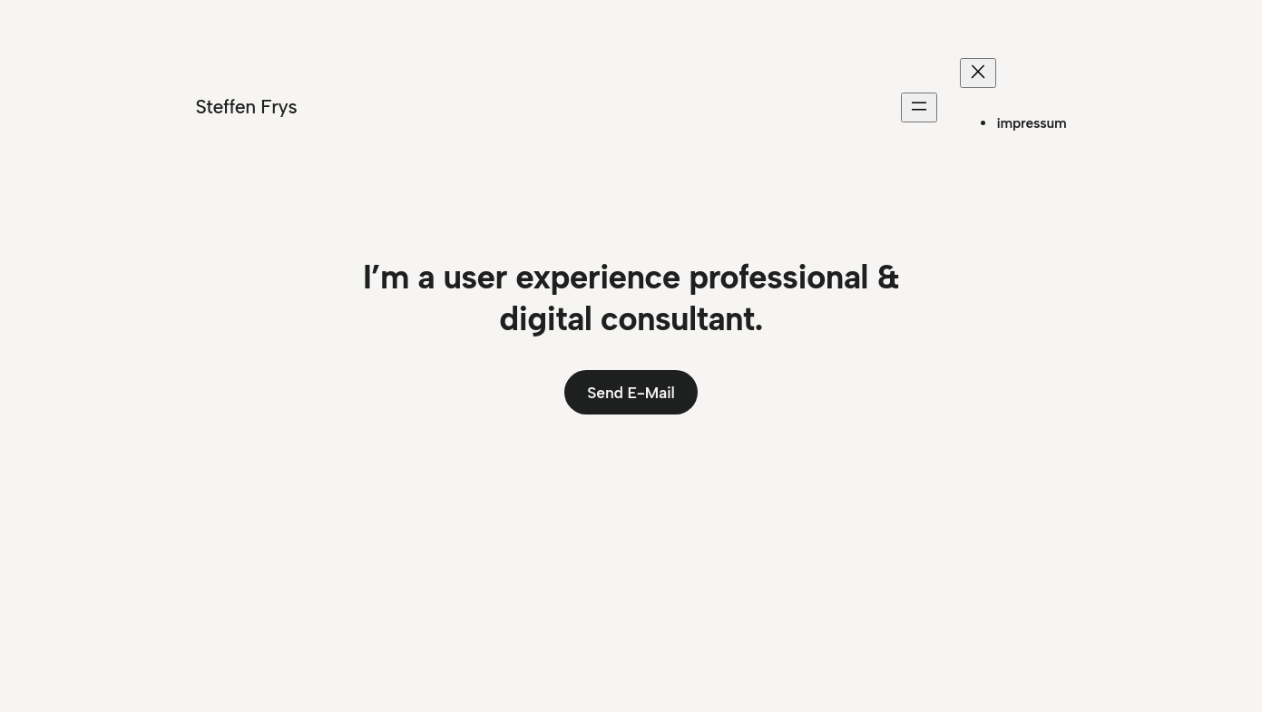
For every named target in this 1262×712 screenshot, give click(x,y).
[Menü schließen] (978, 73)
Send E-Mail (630, 392)
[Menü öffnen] (919, 107)
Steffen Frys (247, 106)
